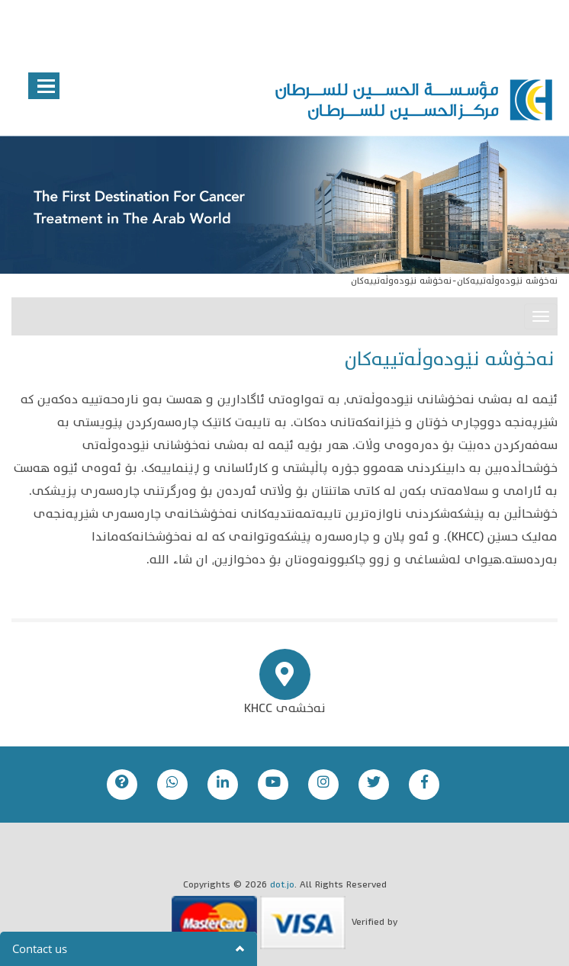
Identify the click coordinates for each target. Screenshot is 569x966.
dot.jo (282, 885)
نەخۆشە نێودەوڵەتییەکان (507, 281)
